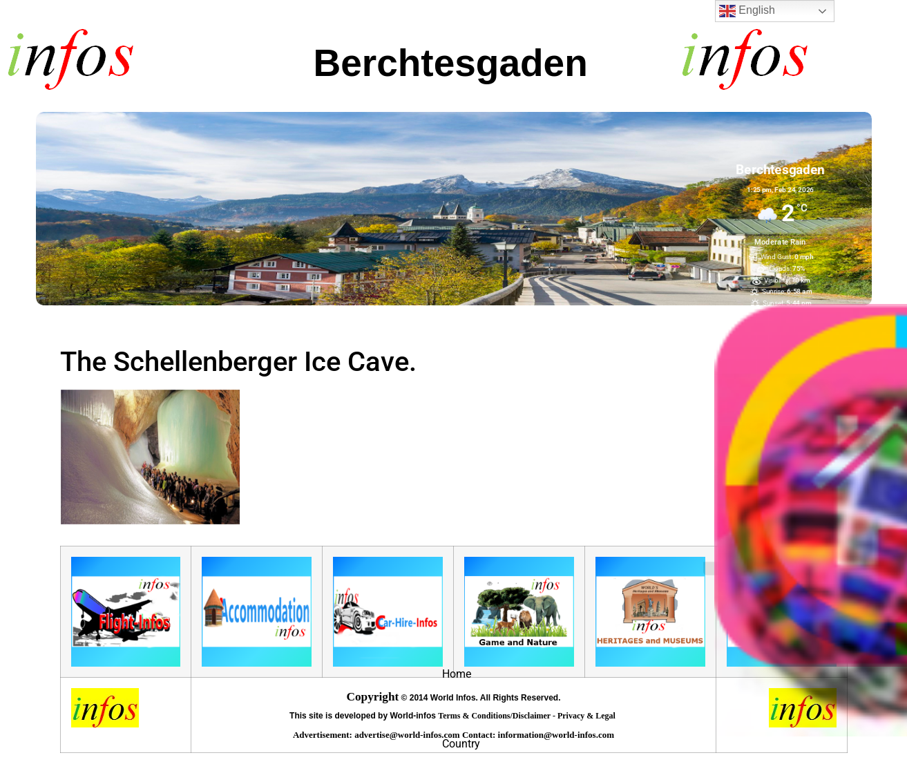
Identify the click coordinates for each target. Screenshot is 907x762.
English (747, 11)
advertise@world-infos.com (408, 735)
